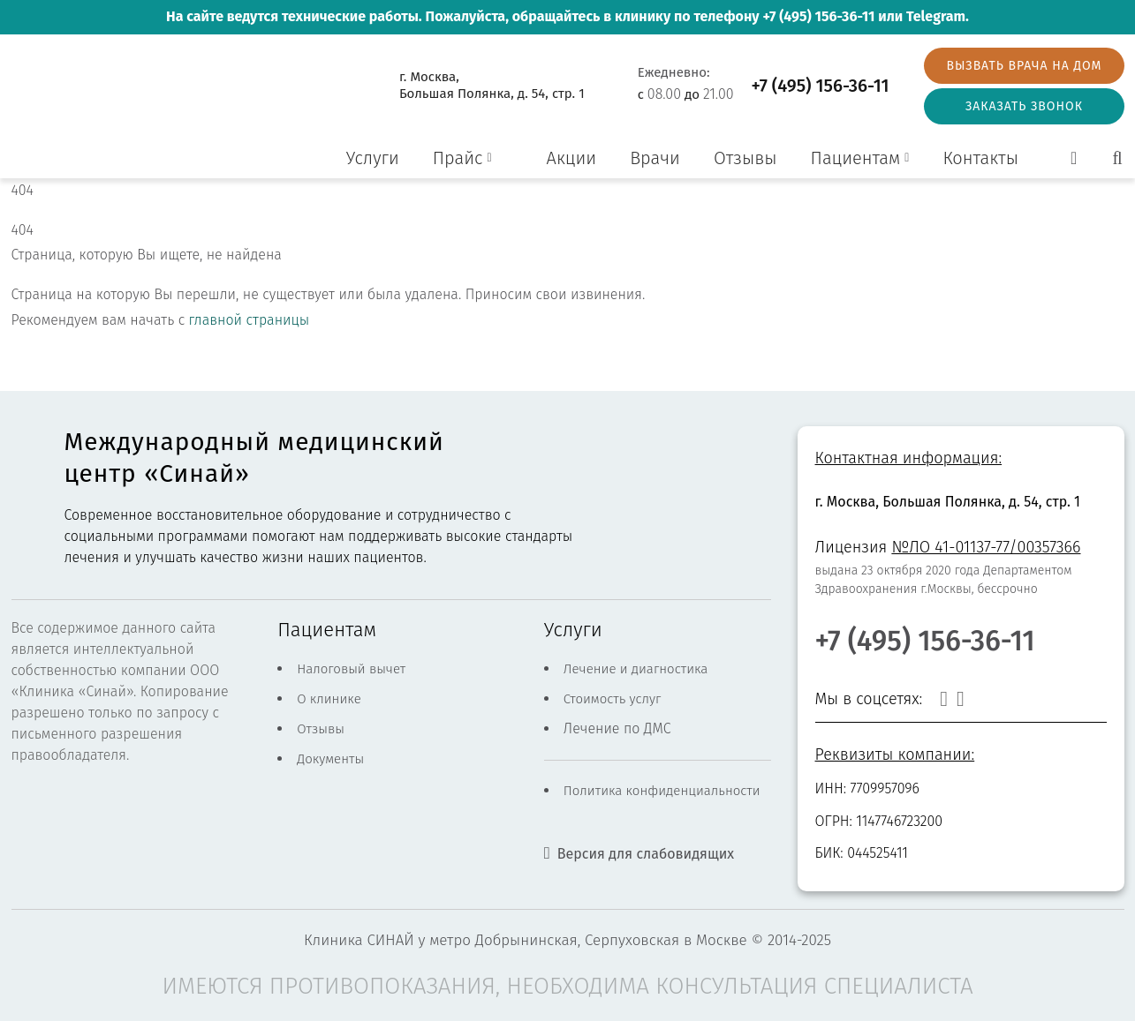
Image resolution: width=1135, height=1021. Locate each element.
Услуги (372, 158)
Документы (330, 759)
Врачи (655, 158)
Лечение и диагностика (636, 669)
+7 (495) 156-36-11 (818, 16)
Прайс (458, 158)
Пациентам (856, 158)
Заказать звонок (1024, 106)
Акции (572, 158)
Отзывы (745, 158)
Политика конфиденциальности (662, 791)
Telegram (935, 16)
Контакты (980, 158)
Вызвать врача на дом (1023, 65)
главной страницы (249, 320)
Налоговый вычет (351, 669)
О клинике (329, 699)
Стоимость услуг (613, 699)
